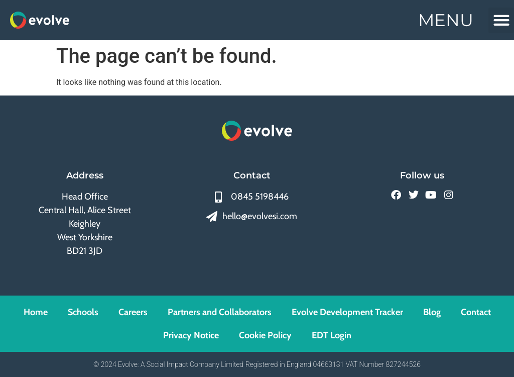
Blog (432, 312)
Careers (133, 312)
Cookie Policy (265, 335)
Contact (476, 312)
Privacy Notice (191, 335)
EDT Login (331, 335)
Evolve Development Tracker (347, 312)
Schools (83, 312)
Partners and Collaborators (220, 312)
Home (36, 312)
